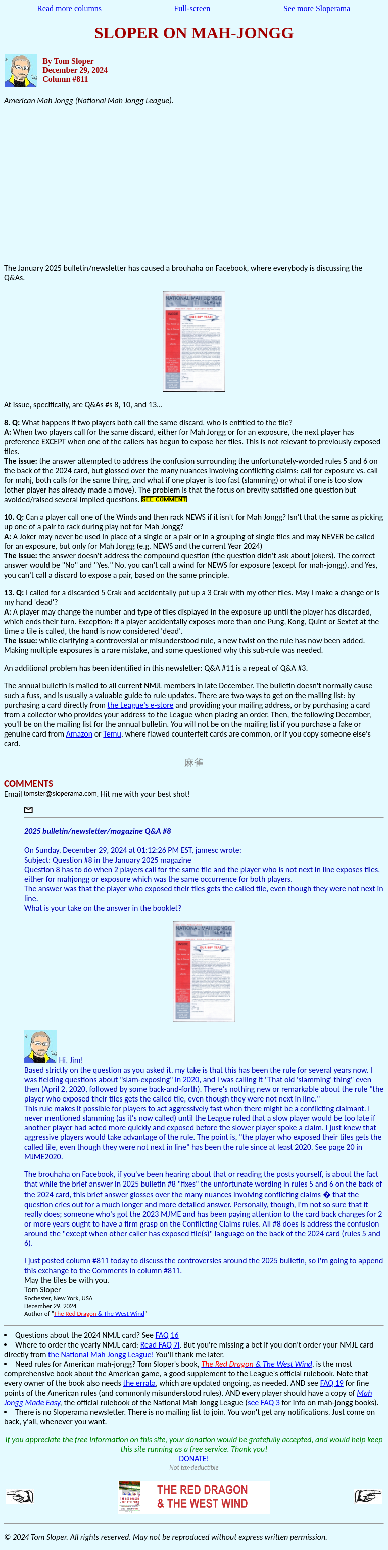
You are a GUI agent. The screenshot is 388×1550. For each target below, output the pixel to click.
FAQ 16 (167, 1335)
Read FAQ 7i (160, 1345)
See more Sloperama (316, 8)
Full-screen (192, 8)
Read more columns (69, 8)
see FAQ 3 (264, 1402)
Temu (112, 734)
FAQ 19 (332, 1383)
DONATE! (194, 1458)
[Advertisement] (194, 184)
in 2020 (187, 1079)
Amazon (79, 734)
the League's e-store (141, 705)
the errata (139, 1383)
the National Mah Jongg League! (101, 1354)
